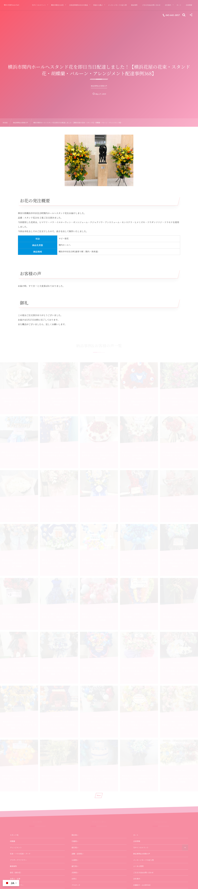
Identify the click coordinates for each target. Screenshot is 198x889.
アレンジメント (16, 847)
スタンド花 (14, 835)
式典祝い (75, 872)
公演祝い (75, 860)
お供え (74, 878)
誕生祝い (75, 866)
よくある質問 (138, 866)
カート (135, 835)
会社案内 (136, 878)
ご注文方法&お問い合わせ (143, 872)
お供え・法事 (15, 878)
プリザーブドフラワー (18, 860)
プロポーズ (76, 885)
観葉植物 (13, 866)
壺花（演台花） (16, 872)
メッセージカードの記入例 (143, 860)
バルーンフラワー (17, 885)
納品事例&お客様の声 (141, 853)
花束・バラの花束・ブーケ (20, 853)
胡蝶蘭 (12, 841)
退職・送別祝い (78, 853)
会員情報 (136, 841)
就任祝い (75, 847)
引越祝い (75, 841)
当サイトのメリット (140, 847)
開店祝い (75, 835)
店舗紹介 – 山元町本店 (142, 885)
